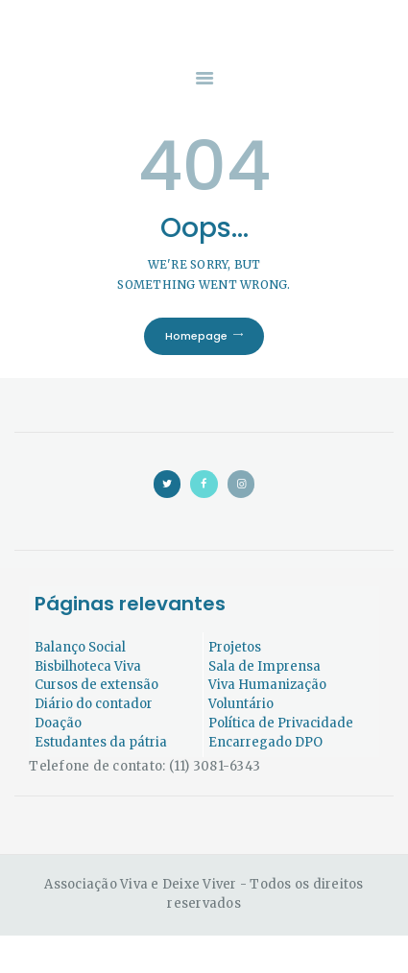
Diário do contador (94, 704)
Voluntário (241, 704)
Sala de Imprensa (264, 666)
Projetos (234, 647)
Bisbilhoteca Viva (88, 666)
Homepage (196, 336)
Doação (58, 723)
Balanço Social (80, 647)
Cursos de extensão (96, 684)
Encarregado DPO (265, 742)
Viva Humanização (267, 684)
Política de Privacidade (280, 723)
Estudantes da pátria (101, 742)
